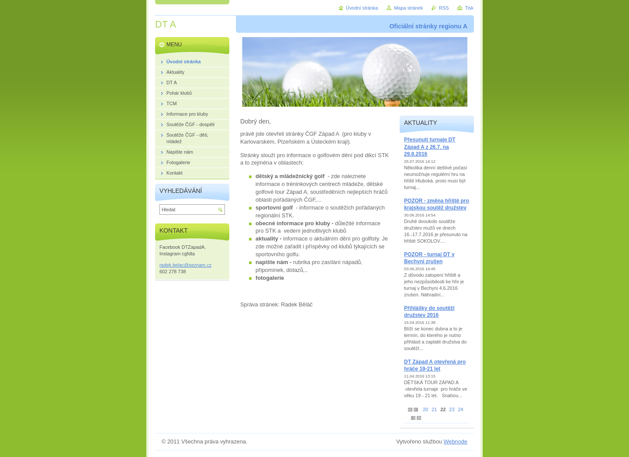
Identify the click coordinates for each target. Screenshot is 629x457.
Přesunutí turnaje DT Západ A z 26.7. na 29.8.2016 (430, 147)
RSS (444, 7)
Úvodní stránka (362, 7)
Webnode (455, 441)
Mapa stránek (408, 7)
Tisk (469, 7)
